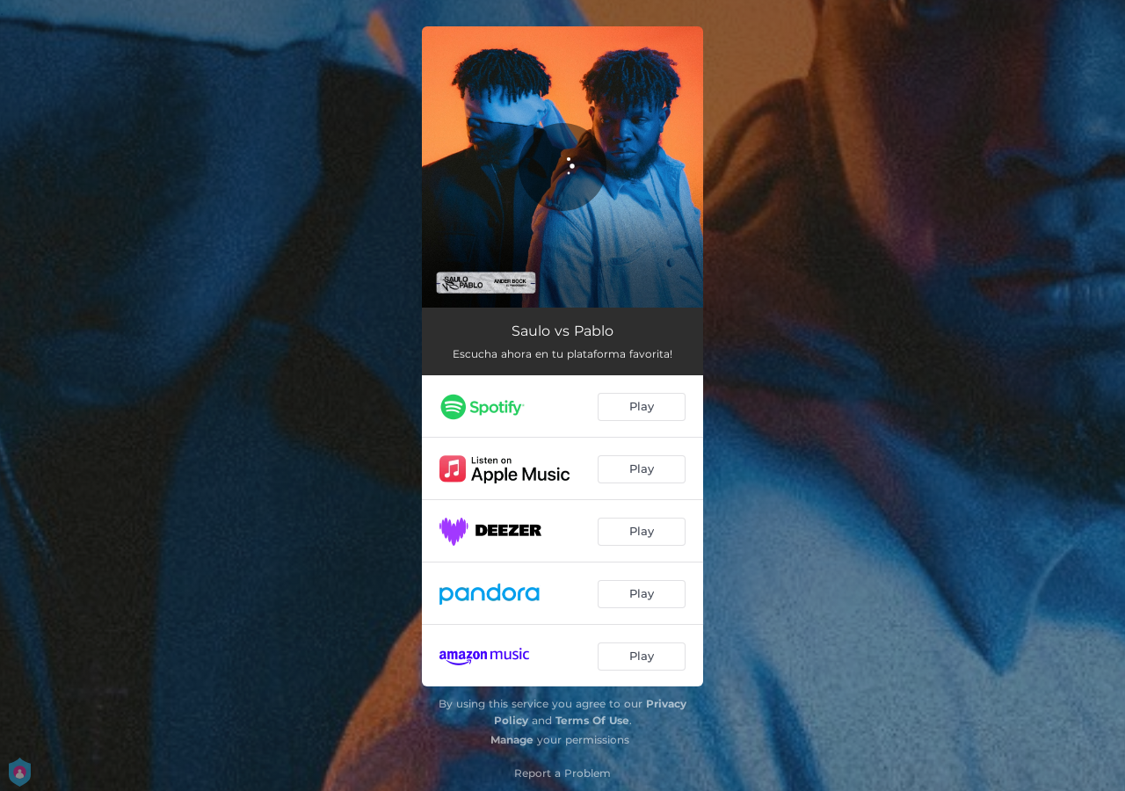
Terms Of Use (592, 720)
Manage (511, 739)
